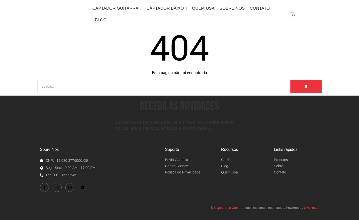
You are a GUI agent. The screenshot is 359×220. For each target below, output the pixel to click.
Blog (224, 166)
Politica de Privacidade (182, 172)
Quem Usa (229, 172)
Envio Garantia (176, 160)
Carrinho (228, 160)
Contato (280, 172)
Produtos (281, 160)
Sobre (278, 166)
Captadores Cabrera (229, 208)
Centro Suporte (177, 166)
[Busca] (163, 86)
